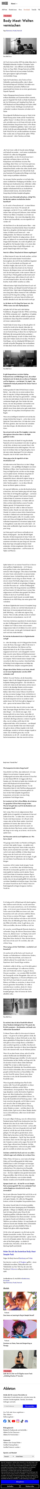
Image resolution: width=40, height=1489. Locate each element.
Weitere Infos (30, 1486)
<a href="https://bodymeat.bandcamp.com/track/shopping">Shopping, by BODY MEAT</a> (20, 557)
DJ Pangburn (22, 1262)
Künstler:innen (13, 9)
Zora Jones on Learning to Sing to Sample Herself (18, 1315)
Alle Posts (4, 9)
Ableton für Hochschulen (10, 1435)
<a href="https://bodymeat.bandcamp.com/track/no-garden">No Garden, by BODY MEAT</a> (20, 895)
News (20, 9)
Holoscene (14, 1269)
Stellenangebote (8, 1417)
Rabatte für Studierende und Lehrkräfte (14, 1430)
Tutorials (34, 9)
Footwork (19, 1282)
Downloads (27, 9)
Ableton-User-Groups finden (11, 1443)
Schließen (10, 1486)
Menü (13, 3)
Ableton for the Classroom (11, 1432)
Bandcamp (22, 1258)
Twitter (30, 1258)
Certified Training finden (10, 1445)
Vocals (14, 1282)
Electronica (9, 1282)
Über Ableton (7, 1415)
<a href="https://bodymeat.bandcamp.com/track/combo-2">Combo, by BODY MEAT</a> (20, 143)
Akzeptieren (20, 1482)
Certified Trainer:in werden (11, 1447)
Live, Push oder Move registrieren (13, 1412)
